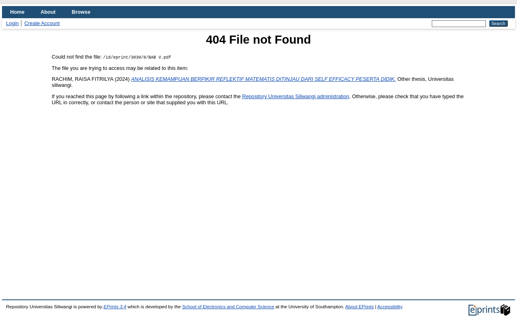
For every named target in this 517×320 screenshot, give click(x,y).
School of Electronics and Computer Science (228, 306)
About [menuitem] (48, 12)
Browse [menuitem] (81, 12)
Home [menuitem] (17, 12)
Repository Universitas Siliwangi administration (295, 96)
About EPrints (359, 306)
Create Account (42, 23)
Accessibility (390, 306)
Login (12, 23)
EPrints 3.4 (114, 306)
